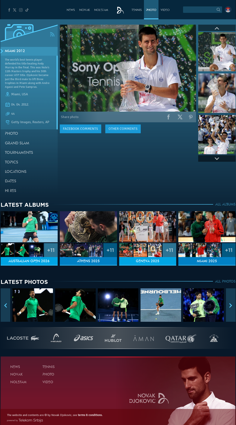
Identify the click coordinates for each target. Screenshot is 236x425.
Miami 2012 (15, 51)
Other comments (123, 129)
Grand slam (17, 143)
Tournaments (19, 153)
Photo (151, 10)
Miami (15, 94)
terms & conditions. (90, 415)
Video (165, 10)
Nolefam (101, 10)
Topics (11, 162)
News (71, 10)
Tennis (137, 10)
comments (80, 129)
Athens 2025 (88, 261)
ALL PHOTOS (225, 281)
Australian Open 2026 (29, 261)
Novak (84, 10)
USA (25, 94)
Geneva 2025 (147, 261)
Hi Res (10, 191)
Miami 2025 (207, 261)
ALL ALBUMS (225, 204)
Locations (15, 172)
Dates (10, 181)
